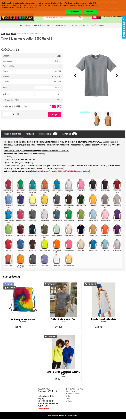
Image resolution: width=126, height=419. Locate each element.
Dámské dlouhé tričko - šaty (103, 319)
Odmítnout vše (73, 11)
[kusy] (9, 114)
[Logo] (17, 17)
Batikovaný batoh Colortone (23, 319)
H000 (112, 142)
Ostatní (92, 25)
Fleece (74, 25)
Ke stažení (30, 134)
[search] (80, 17)
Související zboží (48, 134)
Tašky (83, 25)
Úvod (3, 34)
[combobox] (47, 87)
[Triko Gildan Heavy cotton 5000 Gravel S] (96, 75)
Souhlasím (90, 11)
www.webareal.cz (71, 415)
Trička (27, 25)
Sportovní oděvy (61, 25)
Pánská (13, 34)
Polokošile (38, 25)
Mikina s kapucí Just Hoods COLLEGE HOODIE (63, 373)
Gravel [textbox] (56, 88)
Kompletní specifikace (12, 134)
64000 (99, 142)
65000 (105, 142)
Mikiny (49, 25)
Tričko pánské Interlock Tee (63, 319)
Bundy (101, 25)
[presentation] (75, 75)
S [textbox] (58, 94)
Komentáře (69, 134)
